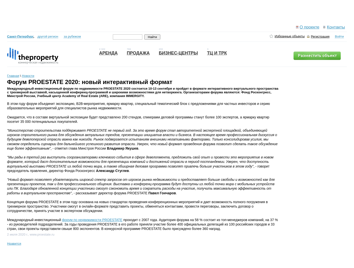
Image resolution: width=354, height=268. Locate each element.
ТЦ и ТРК (217, 53)
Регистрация (320, 36)
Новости (28, 76)
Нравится (14, 243)
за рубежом (72, 36)
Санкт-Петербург (20, 36)
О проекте (309, 27)
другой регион (47, 36)
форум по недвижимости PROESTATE (92, 220)
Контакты (336, 27)
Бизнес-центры (178, 53)
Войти (339, 36)
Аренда (108, 53)
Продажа (138, 53)
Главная (13, 76)
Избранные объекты (290, 36)
